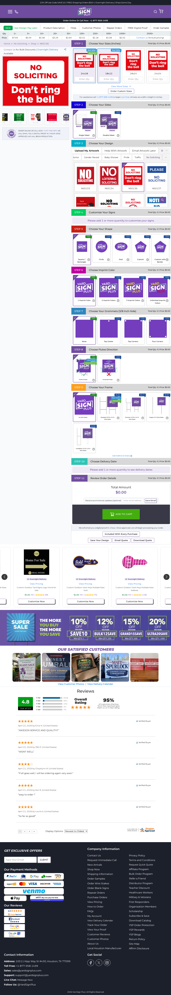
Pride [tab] (126, 157)
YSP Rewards (137, 929)
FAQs (90, 911)
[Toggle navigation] (10, 11)
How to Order (95, 906)
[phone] (16, 12)
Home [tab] (75, 157)
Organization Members (142, 906)
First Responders (139, 902)
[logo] (84, 11)
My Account (94, 916)
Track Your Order (97, 925)
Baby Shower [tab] (111, 157)
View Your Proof (96, 929)
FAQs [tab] (73, 28)
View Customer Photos (71, 684)
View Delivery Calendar (100, 684)
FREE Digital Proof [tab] (137, 28)
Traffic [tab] (138, 157)
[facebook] (90, 962)
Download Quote (142, 540)
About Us (93, 943)
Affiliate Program (139, 869)
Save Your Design (99, 540)
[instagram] (107, 962)
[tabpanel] (121, 181)
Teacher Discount (139, 888)
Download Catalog (140, 920)
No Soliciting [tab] (153, 157)
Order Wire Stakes (98, 883)
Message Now (25, 979)
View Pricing (36, 583)
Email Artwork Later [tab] (144, 150)
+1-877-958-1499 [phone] (98, 20)
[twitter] (99, 962)
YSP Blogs (135, 934)
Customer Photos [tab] (91, 28)
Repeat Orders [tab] (114, 28)
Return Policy (137, 939)
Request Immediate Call (102, 860)
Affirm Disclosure (139, 948)
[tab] (20, 27)
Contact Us (9, 49)
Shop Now (93, 869)
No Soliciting (20, 43)
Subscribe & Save (139, 915)
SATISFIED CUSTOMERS (85, 649)
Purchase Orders (97, 897)
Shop (33, 43)
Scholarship (136, 911)
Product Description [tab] (54, 28)
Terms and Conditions (142, 860)
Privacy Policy (137, 855)
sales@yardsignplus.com (26, 970)
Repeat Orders (96, 892)
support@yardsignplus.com (32, 975)
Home (7, 43)
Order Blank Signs (98, 888)
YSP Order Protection (141, 925)
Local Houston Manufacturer (104, 948)
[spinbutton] (84, 79)
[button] (155, 11)
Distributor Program (141, 883)
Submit (44, 859)
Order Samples (96, 878)
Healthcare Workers (141, 892)
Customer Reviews (98, 934)
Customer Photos (98, 939)
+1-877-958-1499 (50, 131)
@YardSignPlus (27, 984)
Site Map (134, 943)
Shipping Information (100, 874)
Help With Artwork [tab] (116, 150)
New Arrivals (94, 864)
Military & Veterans (140, 897)
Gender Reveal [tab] (91, 157)
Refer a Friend (137, 878)
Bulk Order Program (141, 873)
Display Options (54, 831)
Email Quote (121, 540)
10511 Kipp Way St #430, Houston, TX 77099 (43, 961)
